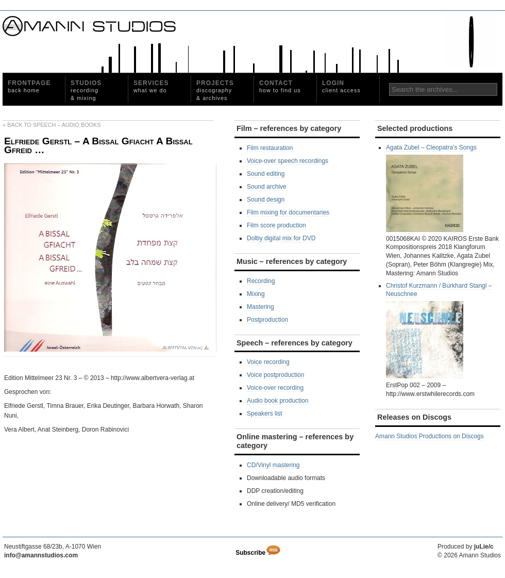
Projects (215, 90)
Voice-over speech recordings (287, 160)
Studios (86, 90)
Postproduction (267, 319)
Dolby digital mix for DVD (281, 238)
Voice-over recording (275, 387)
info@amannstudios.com (41, 555)
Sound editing (265, 173)
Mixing (256, 294)
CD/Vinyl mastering (273, 465)
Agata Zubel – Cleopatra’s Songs (431, 188)
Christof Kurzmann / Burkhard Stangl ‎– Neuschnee (439, 330)
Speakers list (264, 413)
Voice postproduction (275, 374)
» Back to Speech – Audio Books (51, 125)
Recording (261, 281)
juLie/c (484, 546)
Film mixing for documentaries (288, 212)
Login (341, 86)
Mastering (260, 306)
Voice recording (268, 362)
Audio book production (277, 400)
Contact (280, 86)
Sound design (265, 199)
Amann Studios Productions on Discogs (429, 436)
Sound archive (267, 186)
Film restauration (270, 148)
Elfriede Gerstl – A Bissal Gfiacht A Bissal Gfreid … (98, 146)
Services (151, 86)
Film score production (276, 225)
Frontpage (29, 86)
